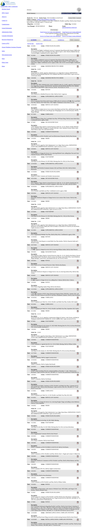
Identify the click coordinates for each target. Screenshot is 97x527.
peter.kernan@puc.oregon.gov (69, 27)
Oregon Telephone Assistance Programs (11, 47)
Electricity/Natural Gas (7, 39)
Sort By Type (39, 43)
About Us (4, 16)
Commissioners (5, 24)
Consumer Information (7, 35)
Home (3, 66)
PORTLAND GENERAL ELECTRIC (46, 19)
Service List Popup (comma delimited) (71, 36)
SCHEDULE (61, 40)
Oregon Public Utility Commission (9, 6)
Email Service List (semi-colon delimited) (50, 32)
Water (3, 58)
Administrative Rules (7, 32)
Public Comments (74, 40)
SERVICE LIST (47, 40)
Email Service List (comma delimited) (71, 32)
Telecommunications (7, 54)
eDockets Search (6, 9)
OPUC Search (5, 13)
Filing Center (5, 62)
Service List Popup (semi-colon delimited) (50, 36)
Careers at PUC (5, 43)
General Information (7, 28)
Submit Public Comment (75, 18)
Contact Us (4, 20)
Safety (3, 51)
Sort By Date (30, 43)
